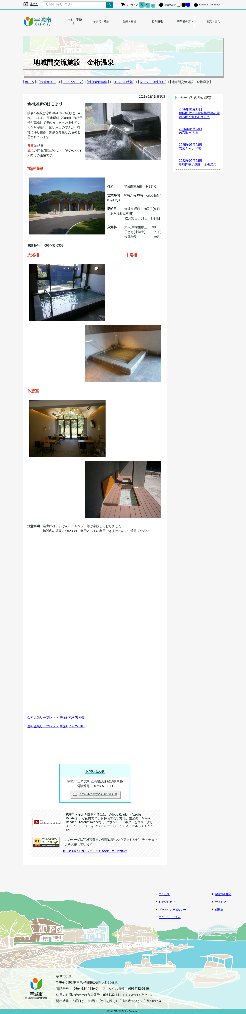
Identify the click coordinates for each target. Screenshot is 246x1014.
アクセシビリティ (170, 917)
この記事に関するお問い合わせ (95, 794)
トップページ (72, 82)
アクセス (164, 894)
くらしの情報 (123, 82)
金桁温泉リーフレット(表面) (56, 717)
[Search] (74, 5)
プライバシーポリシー (172, 909)
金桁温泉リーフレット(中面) (56, 726)
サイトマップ (223, 901)
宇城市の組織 (223, 894)
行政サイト (48, 82)
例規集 (219, 909)
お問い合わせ (167, 901)
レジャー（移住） (152, 82)
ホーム (29, 82)
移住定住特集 (97, 82)
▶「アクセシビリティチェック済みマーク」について (95, 851)
